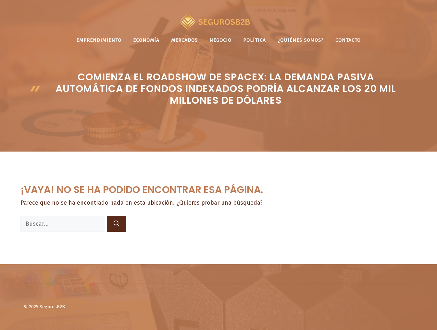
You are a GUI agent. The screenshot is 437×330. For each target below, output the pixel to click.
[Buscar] (116, 224)
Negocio (220, 40)
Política (254, 40)
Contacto (348, 40)
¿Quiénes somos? (301, 40)
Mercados (184, 40)
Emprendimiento (98, 40)
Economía (146, 40)
